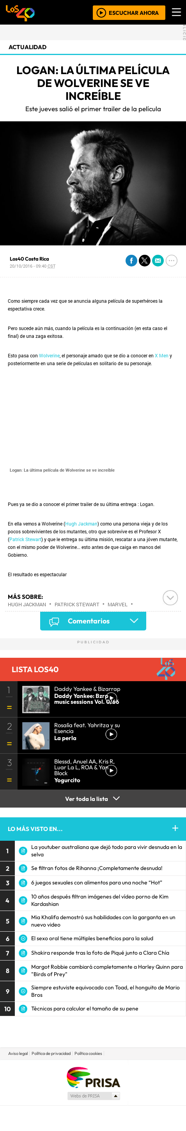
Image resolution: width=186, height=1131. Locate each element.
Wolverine (49, 355)
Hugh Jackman (81, 523)
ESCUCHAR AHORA (134, 12)
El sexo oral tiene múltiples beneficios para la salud (92, 938)
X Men (161, 355)
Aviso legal (18, 1053)
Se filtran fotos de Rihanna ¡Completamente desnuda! (97, 868)
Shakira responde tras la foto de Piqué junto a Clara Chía (100, 952)
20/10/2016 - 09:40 (32, 266)
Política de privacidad (51, 1053)
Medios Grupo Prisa (93, 1096)
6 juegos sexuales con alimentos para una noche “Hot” (96, 882)
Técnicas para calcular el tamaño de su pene (84, 1008)
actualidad (27, 47)
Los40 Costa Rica (29, 259)
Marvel (118, 604)
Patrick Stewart (25, 539)
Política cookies (88, 1053)
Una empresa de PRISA (93, 1077)
